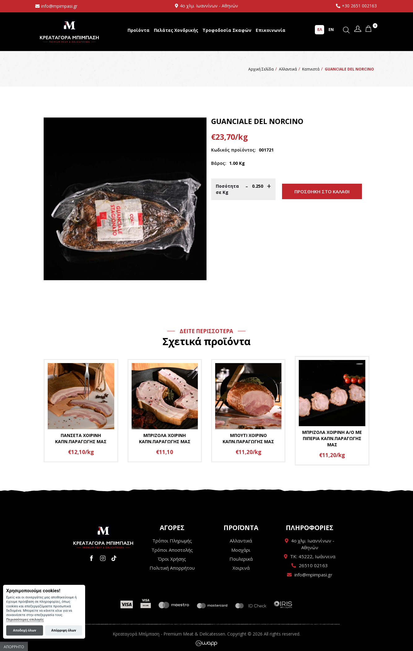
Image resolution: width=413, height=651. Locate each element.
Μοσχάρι (240, 550)
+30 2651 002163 (359, 6)
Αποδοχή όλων (24, 630)
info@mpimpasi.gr (59, 6)
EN (331, 29)
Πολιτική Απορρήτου (172, 568)
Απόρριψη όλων (63, 630)
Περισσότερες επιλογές (25, 620)
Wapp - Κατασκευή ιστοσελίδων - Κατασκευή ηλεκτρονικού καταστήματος (206, 643)
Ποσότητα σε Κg (227, 189)
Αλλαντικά (241, 541)
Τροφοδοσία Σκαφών (226, 30)
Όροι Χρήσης (172, 559)
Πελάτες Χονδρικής (176, 30)
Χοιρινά (241, 568)
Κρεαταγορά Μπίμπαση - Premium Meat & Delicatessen (69, 30)
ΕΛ (319, 29)
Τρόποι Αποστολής (172, 550)
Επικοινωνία (270, 30)
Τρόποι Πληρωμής (172, 541)
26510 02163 (313, 565)
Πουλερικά (241, 559)
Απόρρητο (14, 646)
